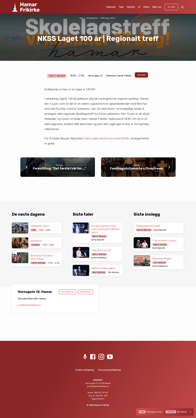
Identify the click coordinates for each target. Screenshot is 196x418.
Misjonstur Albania (162, 258)
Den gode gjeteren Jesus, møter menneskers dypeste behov (105, 229)
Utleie (146, 7)
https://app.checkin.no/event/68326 (106, 139)
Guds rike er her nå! (101, 250)
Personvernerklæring (109, 369)
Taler (121, 7)
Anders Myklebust (99, 258)
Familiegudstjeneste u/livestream (136, 169)
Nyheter (131, 7)
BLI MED (171, 7)
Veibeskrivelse (83, 300)
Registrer (141, 75)
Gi (139, 7)
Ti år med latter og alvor (165, 240)
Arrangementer (91, 18)
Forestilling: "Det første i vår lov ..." (59, 169)
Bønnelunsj (36, 240)
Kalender (111, 7)
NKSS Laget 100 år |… (110, 18)
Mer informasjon (82, 293)
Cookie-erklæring (84, 369)
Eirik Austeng (113, 272)
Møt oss (156, 7)
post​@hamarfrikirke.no (29, 314)
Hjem (79, 18)
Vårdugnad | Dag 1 (40, 226)
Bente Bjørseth (97, 240)
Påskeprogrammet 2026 (148, 226)
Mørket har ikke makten (103, 268)
